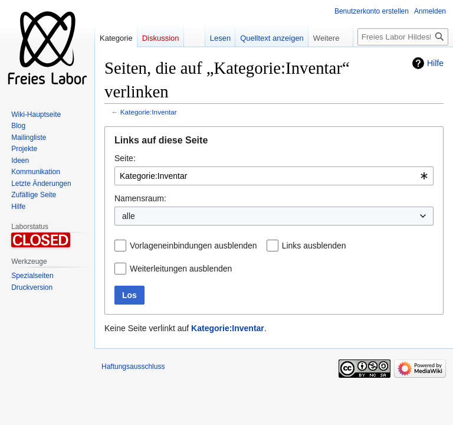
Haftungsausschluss (133, 366)
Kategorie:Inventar (148, 112)
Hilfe (435, 63)
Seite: (125, 158)
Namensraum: (140, 198)
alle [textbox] (128, 216)
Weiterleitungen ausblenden (181, 268)
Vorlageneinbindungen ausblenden (193, 245)
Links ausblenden (314, 245)
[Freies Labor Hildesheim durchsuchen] (402, 36)
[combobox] (274, 175)
